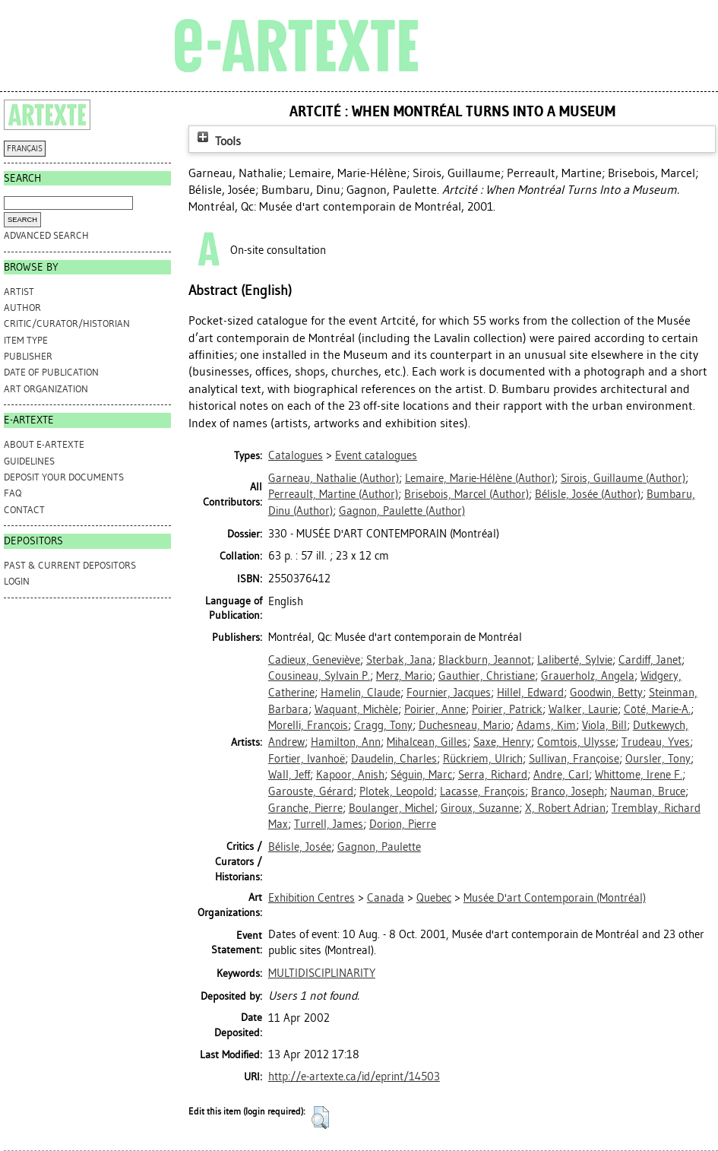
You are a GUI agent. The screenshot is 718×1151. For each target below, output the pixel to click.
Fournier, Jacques (448, 692)
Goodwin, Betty (606, 692)
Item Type (26, 340)
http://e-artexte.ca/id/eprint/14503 (354, 1076)
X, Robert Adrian (565, 808)
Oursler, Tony (658, 759)
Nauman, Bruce (647, 791)
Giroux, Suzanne (480, 808)
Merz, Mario (404, 676)
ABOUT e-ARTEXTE (44, 444)
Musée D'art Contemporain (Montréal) (554, 898)
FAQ (12, 493)
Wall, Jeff (289, 775)
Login (17, 581)
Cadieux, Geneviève (314, 660)
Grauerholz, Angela (587, 676)
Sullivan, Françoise (574, 759)
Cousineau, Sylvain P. (319, 676)
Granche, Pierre (305, 808)
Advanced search (46, 235)
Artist (19, 291)
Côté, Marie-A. (657, 709)
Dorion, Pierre (402, 824)
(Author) (333, 478)
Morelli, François (308, 725)
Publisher (28, 356)
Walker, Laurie (583, 709)
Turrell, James (328, 824)
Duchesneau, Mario (465, 725)
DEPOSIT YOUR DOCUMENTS (64, 477)
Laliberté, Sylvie (574, 660)
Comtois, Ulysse (576, 742)
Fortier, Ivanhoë (306, 759)
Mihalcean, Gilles (427, 742)
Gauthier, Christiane (486, 676)
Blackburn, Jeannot (484, 660)
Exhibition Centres (311, 898)
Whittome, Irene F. (638, 775)
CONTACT (24, 509)
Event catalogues (376, 455)
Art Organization (46, 389)
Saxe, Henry (502, 742)
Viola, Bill (604, 725)
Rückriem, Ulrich (483, 759)
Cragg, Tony (383, 725)
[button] (320, 1117)
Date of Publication (51, 372)
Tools (217, 141)
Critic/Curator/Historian (67, 323)
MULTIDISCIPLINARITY (321, 973)
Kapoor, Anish (350, 775)
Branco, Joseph (567, 791)
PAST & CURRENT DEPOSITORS (70, 565)
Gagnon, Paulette (379, 847)
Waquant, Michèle (356, 709)
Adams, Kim (546, 725)
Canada (385, 898)
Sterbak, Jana (399, 660)
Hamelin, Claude (360, 692)
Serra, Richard (492, 775)
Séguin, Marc (421, 775)
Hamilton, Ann (346, 742)
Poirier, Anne (435, 709)
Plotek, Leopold (396, 791)
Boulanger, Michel (392, 808)
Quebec (433, 898)
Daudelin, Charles (394, 759)
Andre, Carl (561, 775)
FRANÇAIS (25, 149)
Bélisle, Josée (299, 847)
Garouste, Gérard (310, 791)
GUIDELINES (29, 461)
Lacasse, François (482, 791)
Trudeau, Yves (656, 742)
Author (22, 307)
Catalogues (295, 455)
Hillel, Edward (530, 692)
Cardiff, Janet (650, 660)
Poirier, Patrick (507, 709)
